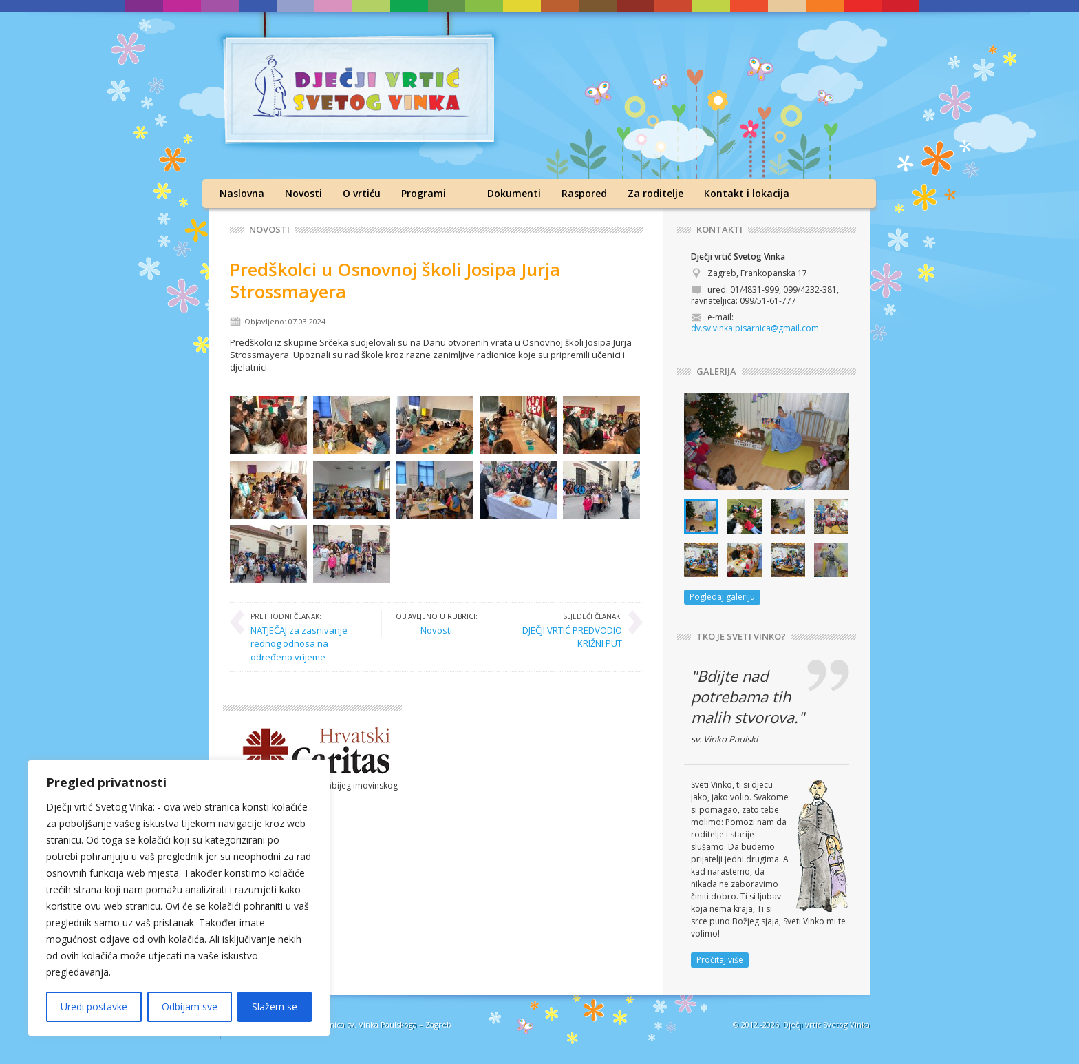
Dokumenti (514, 193)
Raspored (584, 193)
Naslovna (242, 193)
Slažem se (274, 1006)
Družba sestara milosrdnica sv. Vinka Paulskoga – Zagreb (348, 1024)
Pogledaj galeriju (722, 597)
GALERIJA (716, 371)
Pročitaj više (719, 960)
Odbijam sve (189, 1006)
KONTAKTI (719, 229)
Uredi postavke (94, 1006)
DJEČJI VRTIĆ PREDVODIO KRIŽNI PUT (563, 629)
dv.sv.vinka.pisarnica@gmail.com (755, 328)
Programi (423, 193)
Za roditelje (655, 193)
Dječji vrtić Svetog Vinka (826, 1024)
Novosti (303, 193)
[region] (179, 898)
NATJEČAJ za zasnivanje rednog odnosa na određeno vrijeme (308, 636)
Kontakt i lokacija (746, 193)
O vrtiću (362, 193)
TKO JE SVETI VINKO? (741, 636)
